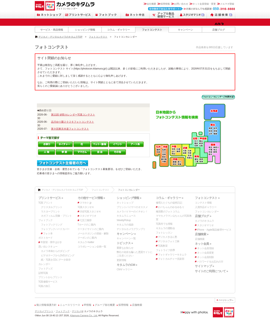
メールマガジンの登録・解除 (93, 233)
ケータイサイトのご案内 (91, 229)
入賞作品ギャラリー (205, 207)
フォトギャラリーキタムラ (172, 254)
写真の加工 (44, 286)
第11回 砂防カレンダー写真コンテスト (73, 114)
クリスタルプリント (51, 207)
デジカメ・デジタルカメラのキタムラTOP (60, 36)
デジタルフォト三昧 (169, 241)
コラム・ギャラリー (118, 29)
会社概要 (151, 4)
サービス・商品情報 (51, 29)
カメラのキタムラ (204, 220)
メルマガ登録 (227, 4)
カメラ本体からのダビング (55, 251)
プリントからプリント (50, 277)
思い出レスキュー (47, 246)
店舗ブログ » (203, 216)
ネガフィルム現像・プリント (56, 215)
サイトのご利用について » (211, 271)
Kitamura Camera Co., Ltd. (84, 315)
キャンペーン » (126, 233)
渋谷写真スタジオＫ (90, 211)
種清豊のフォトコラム (168, 211)
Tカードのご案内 (87, 224)
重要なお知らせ (125, 247)
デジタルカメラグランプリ (131, 229)
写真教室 (162, 245)
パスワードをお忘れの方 (210, 261)
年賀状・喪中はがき (51, 242)
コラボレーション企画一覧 (92, 246)
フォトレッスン (164, 232)
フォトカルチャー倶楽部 (171, 258)
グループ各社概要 (105, 304)
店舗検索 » (201, 234)
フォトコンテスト (152, 29)
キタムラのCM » (127, 264)
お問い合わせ (181, 4)
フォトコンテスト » (207, 198)
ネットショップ (125, 202)
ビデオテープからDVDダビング (57, 255)
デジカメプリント (44, 311)
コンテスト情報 (203, 202)
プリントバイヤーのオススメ (132, 207)
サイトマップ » (204, 266)
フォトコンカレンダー (207, 211)
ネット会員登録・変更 (204, 4)
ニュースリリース (70, 304)
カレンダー (44, 264)
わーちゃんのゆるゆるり (171, 207)
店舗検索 (199, 239)
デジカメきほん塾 (167, 236)
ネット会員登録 (205, 248)
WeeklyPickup (124, 220)
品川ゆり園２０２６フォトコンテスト (72, 121)
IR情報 (87, 304)
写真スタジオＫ (86, 207)
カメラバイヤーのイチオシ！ (132, 211)
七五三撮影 (86, 220)
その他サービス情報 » (91, 198)
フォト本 (48, 233)
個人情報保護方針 (46, 304)
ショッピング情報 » (129, 198)
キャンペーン (185, 29)
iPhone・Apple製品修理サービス (214, 229)
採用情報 (165, 4)
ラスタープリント (50, 211)
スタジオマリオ (88, 215)
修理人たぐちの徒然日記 (169, 202)
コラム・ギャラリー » (169, 198)
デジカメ (76, 311)
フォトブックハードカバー (55, 229)
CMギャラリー (124, 269)
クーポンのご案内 (87, 237)
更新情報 (121, 260)
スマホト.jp (86, 202)
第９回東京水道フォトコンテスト (70, 128)
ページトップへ (226, 300)
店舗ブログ (218, 29)
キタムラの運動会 (165, 228)
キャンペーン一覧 (126, 238)
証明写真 (43, 273)
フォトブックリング (51, 224)
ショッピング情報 (85, 29)
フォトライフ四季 (165, 250)
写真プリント (45, 202)
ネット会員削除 (205, 257)
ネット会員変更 (205, 252)
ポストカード (45, 237)
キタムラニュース (126, 215)
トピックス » (125, 243)
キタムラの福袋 (125, 224)
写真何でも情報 (164, 223)
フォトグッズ (45, 268)
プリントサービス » (50, 198)
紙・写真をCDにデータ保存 (55, 259)
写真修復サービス (47, 281)
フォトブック (45, 220)
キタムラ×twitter (86, 242)
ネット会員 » (203, 243)
